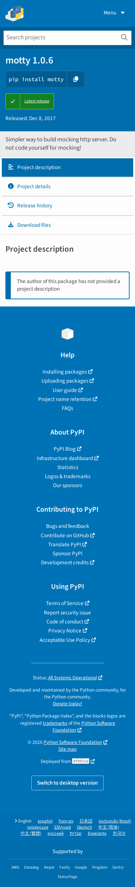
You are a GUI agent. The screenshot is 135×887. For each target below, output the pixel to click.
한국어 (119, 833)
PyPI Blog (65, 449)
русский (56, 833)
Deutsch (84, 827)
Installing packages (64, 372)
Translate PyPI (64, 544)
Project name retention (64, 399)
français (66, 821)
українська (37, 827)
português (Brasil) (115, 821)
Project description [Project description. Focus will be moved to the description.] (33, 167)
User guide (65, 390)
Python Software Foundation (84, 726)
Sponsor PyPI (67, 553)
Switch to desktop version (67, 783)
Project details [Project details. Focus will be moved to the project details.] (28, 186)
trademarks (55, 723)
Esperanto (97, 833)
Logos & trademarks (67, 476)
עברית (76, 833)
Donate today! (67, 703)
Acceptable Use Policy (65, 640)
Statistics (67, 467)
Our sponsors (67, 485)
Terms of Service (65, 603)
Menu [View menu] (115, 13)
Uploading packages (64, 381)
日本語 (86, 821)
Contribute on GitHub (65, 535)
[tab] (67, 167)
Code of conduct (64, 622)
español (45, 821)
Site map (67, 749)
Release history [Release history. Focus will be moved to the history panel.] (29, 205)
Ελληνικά (62, 827)
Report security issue (67, 613)
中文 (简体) (108, 827)
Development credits (65, 562)
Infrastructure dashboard (65, 458)
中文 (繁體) (31, 833)
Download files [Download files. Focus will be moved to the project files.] (29, 225)
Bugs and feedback (67, 526)
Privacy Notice (64, 631)
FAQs (67, 408)
